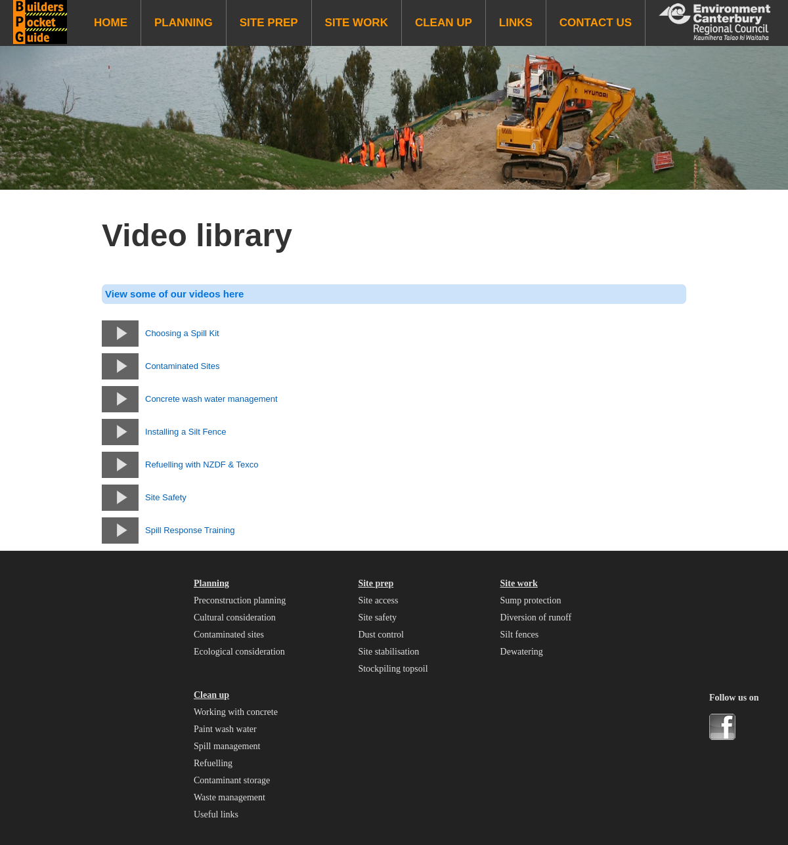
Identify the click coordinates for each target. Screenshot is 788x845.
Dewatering (521, 652)
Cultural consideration (235, 617)
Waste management (229, 797)
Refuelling (213, 763)
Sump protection (530, 600)
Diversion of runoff (536, 617)
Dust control (381, 634)
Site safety (377, 617)
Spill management (227, 746)
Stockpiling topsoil (392, 669)
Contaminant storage (232, 780)
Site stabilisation (388, 652)
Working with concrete (236, 712)
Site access (378, 600)
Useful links (216, 814)
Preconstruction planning (240, 600)
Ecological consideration (239, 652)
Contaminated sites (229, 634)
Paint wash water (225, 729)
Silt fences (519, 634)
